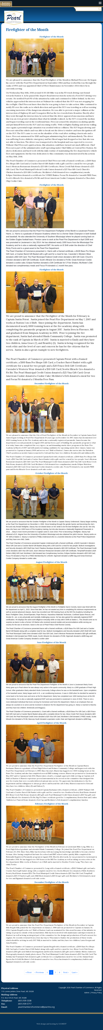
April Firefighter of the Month (51, 723)
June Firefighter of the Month (51, 642)
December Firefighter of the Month (51, 383)
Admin (86, 992)
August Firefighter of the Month (51, 562)
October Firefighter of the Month (51, 473)
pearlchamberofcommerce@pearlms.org (36, 1007)
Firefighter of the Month (52, 36)
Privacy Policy (96, 992)
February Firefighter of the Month (51, 804)
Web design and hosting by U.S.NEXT (51, 1024)
